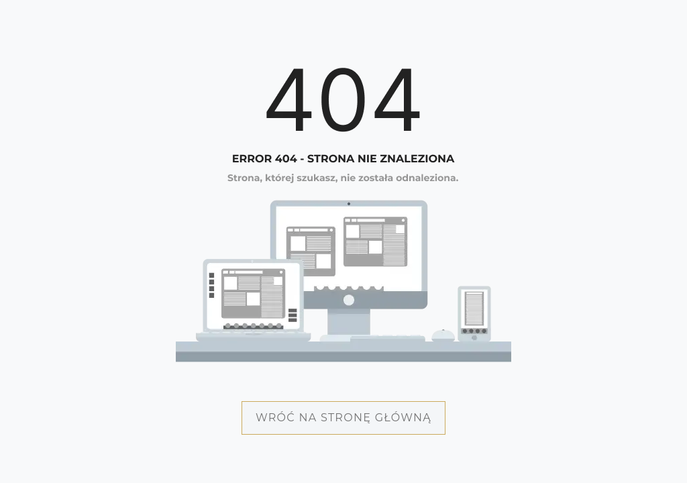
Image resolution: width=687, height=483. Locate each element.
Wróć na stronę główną (343, 417)
